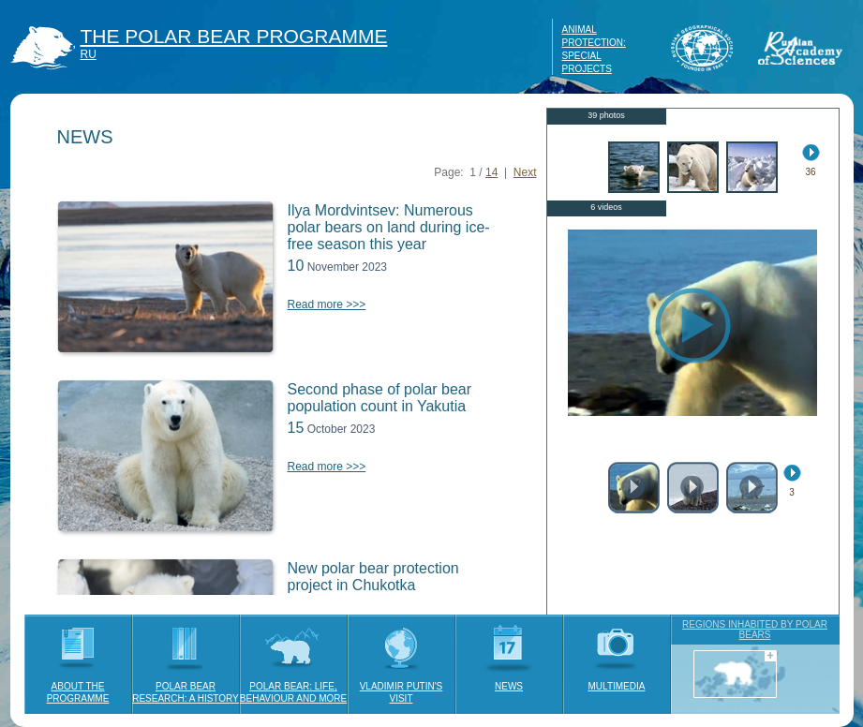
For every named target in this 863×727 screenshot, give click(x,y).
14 (491, 172)
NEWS (509, 653)
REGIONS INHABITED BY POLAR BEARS (754, 629)
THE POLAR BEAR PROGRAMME (234, 36)
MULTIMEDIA (617, 653)
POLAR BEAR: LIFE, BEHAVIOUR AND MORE (293, 659)
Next (525, 172)
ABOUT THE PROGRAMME (78, 659)
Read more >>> (327, 304)
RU (89, 54)
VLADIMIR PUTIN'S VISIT (401, 659)
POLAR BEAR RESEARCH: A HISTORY (185, 659)
